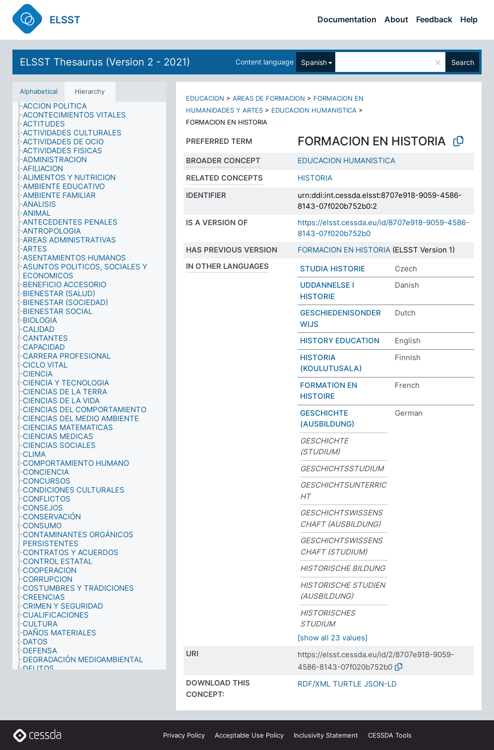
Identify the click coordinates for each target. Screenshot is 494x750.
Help (469, 19)
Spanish (314, 62)
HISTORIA (315, 178)
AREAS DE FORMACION (269, 98)
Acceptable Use (249, 735)
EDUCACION (205, 98)
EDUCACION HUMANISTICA (314, 110)
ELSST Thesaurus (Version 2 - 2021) (105, 62)
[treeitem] (59, 106)
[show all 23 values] (333, 637)
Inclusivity (326, 735)
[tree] (89, 386)
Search (462, 62)
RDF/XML (314, 683)
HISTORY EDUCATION (339, 340)
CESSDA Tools (390, 735)
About (396, 19)
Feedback (434, 19)
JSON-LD (380, 683)
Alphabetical (39, 91)
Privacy (184, 735)
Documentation (346, 19)
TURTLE (347, 683)
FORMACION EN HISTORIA (344, 249)
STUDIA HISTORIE (332, 268)
